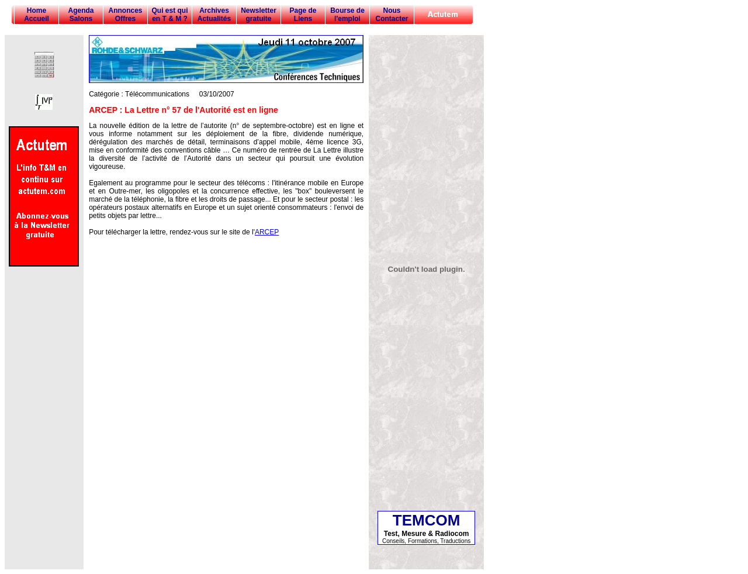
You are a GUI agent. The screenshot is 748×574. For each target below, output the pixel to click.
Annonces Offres (125, 14)
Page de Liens (302, 14)
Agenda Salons (81, 14)
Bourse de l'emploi (347, 14)
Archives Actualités (214, 14)
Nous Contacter (391, 14)
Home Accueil (36, 14)
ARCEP (267, 232)
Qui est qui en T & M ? (169, 14)
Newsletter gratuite (258, 14)
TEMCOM (426, 520)
